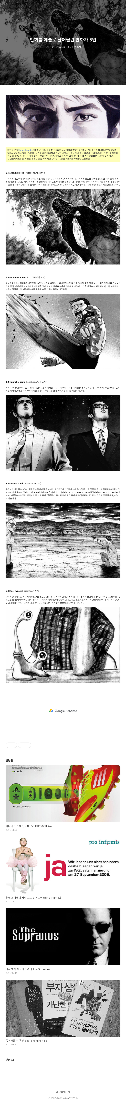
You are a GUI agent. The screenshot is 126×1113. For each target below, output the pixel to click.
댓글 (10, 1060)
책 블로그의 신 (63, 1092)
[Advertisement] (63, 711)
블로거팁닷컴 (13, 6)
